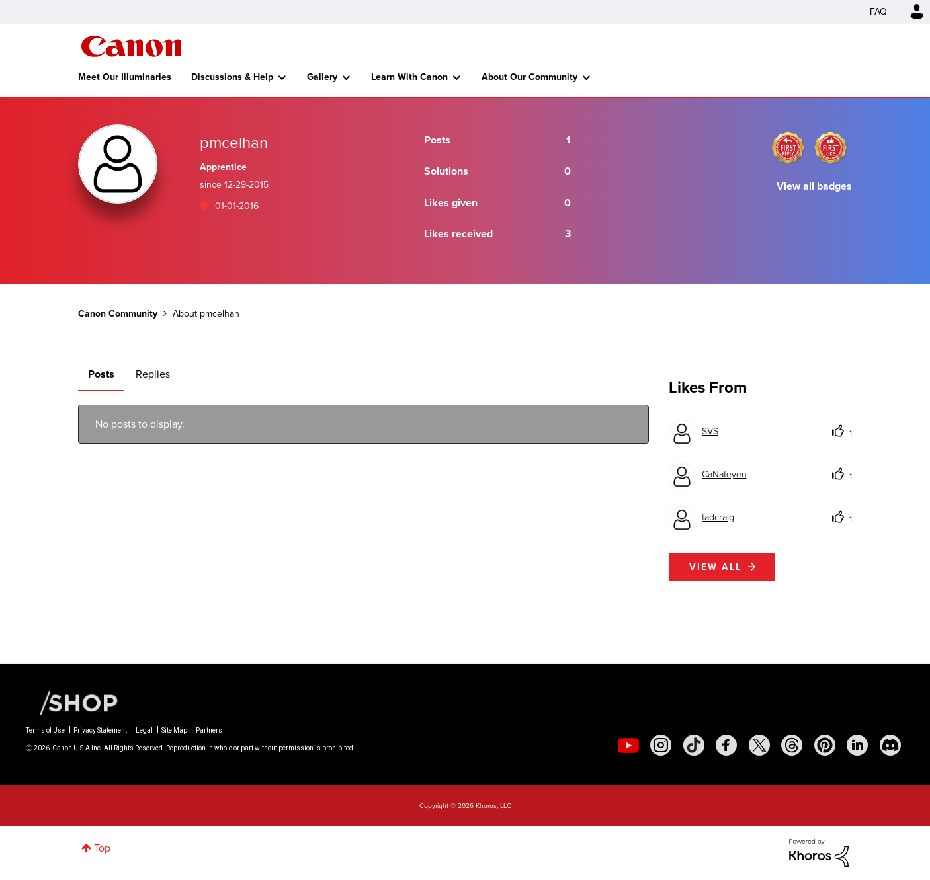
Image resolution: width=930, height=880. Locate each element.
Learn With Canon (409, 77)
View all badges (814, 186)
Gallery (322, 77)
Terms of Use (45, 730)
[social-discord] (890, 745)
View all (715, 567)
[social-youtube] (628, 745)
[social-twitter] (759, 745)
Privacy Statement (100, 730)
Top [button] (102, 848)
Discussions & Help (232, 77)
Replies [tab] (153, 373)
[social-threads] (791, 745)
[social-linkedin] (857, 745)
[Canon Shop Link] (72, 702)
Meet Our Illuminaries (124, 77)
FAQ (878, 12)
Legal (144, 730)
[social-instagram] (660, 745)
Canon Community (131, 46)
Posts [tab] (101, 373)
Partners (209, 730)
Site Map (174, 730)
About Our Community (529, 77)
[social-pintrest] (824, 745)
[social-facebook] (726, 745)
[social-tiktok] (693, 745)
